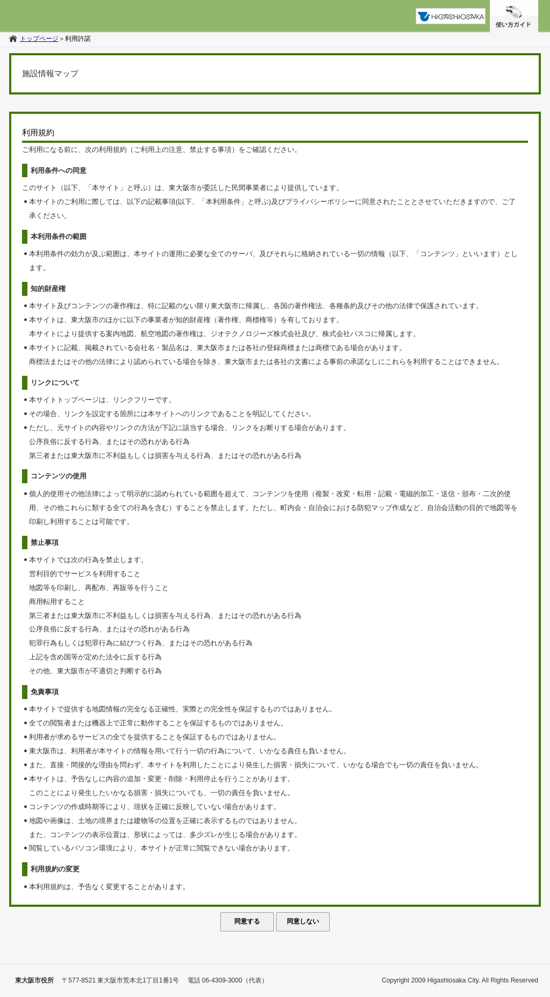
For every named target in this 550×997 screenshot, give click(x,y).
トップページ (39, 38)
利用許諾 (78, 38)
